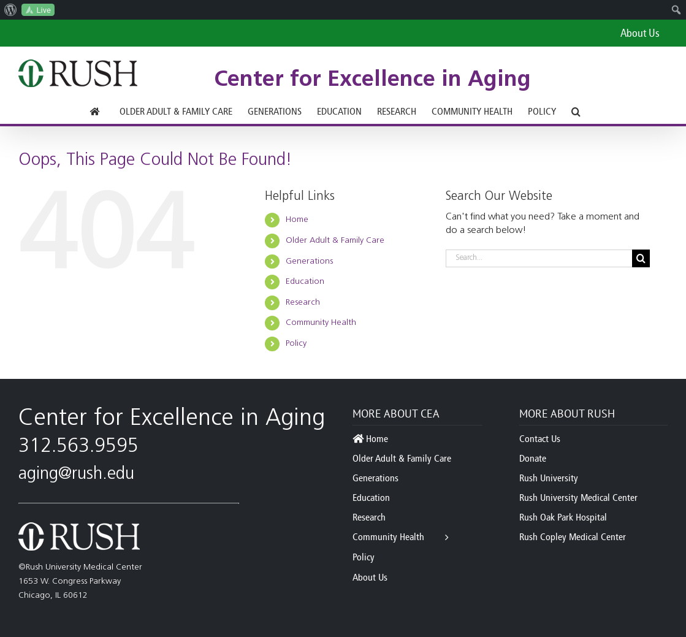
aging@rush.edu (76, 474)
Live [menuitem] (44, 10)
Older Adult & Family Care (335, 240)
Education (305, 281)
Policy (296, 343)
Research (303, 302)
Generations (309, 261)
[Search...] (539, 258)
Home (297, 219)
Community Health (321, 322)
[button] (576, 111)
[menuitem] (10, 10)
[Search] (641, 258)
